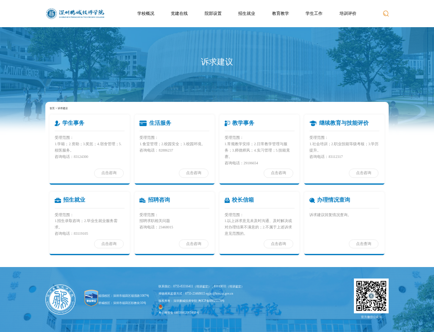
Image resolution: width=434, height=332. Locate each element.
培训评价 (347, 13)
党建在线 (179, 13)
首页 (52, 108)
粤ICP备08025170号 (211, 301)
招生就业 (246, 13)
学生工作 (314, 13)
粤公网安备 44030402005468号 (179, 309)
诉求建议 (63, 108)
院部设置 (213, 13)
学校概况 (145, 13)
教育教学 (280, 13)
